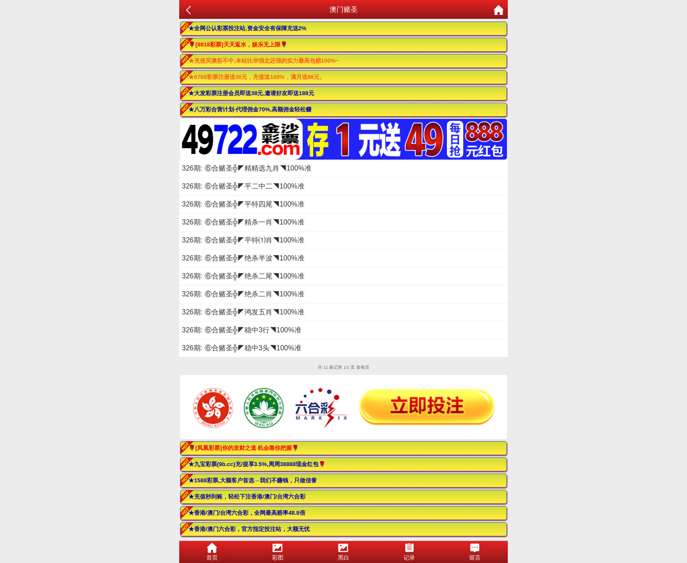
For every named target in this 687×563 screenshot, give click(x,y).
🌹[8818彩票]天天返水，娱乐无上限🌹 (237, 44)
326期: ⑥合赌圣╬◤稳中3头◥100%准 (241, 348)
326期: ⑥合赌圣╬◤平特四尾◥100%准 (243, 204)
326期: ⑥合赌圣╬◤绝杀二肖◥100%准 (243, 294)
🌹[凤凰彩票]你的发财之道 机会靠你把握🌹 (243, 448)
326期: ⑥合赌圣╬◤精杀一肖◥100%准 (243, 222)
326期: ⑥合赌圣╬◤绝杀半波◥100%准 (243, 258)
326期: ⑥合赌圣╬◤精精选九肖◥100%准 (247, 168)
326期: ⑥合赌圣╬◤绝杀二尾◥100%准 (243, 276)
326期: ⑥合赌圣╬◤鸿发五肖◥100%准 (243, 312)
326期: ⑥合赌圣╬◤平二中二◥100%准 (243, 186)
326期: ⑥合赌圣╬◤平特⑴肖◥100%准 (243, 240)
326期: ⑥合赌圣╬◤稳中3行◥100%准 (241, 330)
